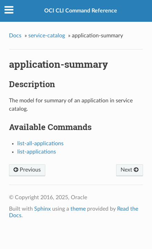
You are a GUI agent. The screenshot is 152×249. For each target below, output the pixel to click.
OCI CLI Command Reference (80, 10)
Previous (27, 170)
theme (78, 209)
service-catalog (46, 35)
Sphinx (42, 209)
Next (130, 170)
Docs (15, 35)
